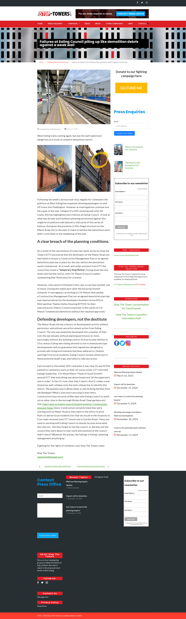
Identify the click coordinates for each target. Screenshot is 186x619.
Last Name (119, 213)
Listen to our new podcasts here (126, 255)
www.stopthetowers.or (50, 456)
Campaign (72, 23)
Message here (42, 597)
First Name (119, 202)
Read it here (42, 606)
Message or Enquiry (46, 501)
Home (40, 23)
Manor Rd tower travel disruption (57, 466)
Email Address (120, 191)
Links (130, 23)
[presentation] (55, 529)
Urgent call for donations (124, 384)
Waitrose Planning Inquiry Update (128, 372)
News (87, 23)
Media (98, 23)
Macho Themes (76, 616)
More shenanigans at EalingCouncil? (91, 466)
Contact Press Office (124, 133)
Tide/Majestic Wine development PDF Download (132, 165)
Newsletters (56, 129)
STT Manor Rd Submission (124, 284)
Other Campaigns (114, 23)
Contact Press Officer (47, 535)
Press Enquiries (55, 23)
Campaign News (45, 129)
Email (116, 121)
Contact (142, 23)
